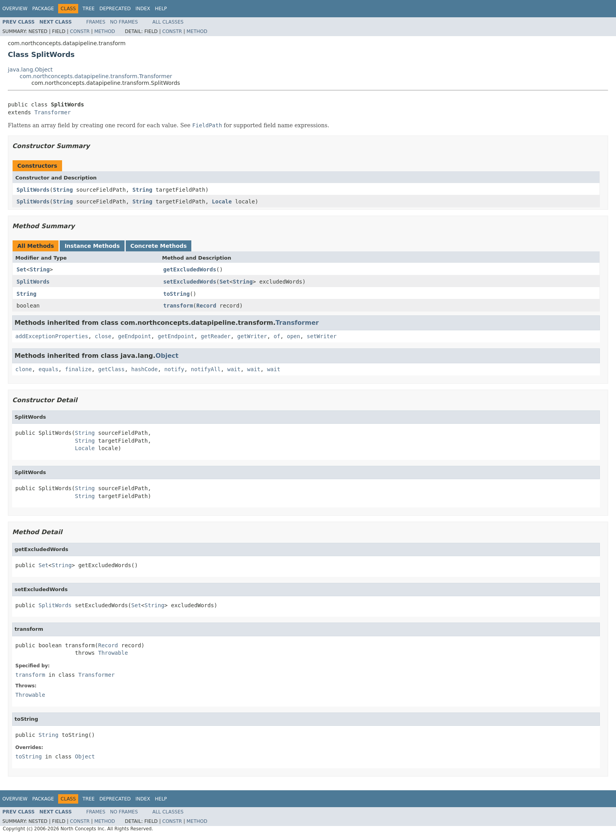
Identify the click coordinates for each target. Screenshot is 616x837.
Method (104, 31)
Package (43, 8)
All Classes (167, 22)
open (293, 336)
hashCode (144, 369)
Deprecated (115, 8)
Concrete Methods (158, 246)
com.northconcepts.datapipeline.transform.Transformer (96, 76)
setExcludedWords (189, 281)
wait (234, 369)
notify (174, 369)
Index (143, 8)
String (63, 190)
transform (178, 305)
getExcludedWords (189, 269)
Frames (96, 22)
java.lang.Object (30, 69)
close (103, 336)
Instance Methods (91, 246)
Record (206, 305)
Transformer (52, 112)
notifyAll (206, 369)
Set (21, 269)
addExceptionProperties (51, 336)
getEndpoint (176, 336)
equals (48, 369)
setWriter (322, 336)
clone (23, 369)
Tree (88, 8)
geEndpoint (134, 336)
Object (167, 355)
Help (161, 8)
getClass (111, 369)
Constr (80, 31)
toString (176, 294)
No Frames (124, 22)
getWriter (252, 336)
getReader (216, 336)
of (276, 336)
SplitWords (33, 190)
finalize (78, 369)
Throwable (113, 653)
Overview (15, 8)
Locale (222, 201)
